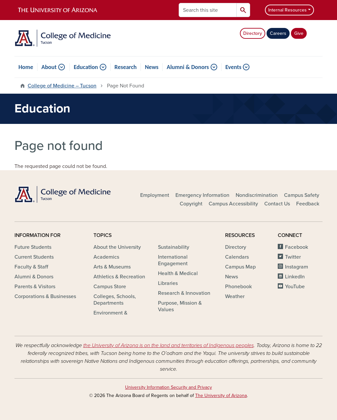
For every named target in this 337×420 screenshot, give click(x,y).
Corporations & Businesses (45, 296)
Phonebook (238, 286)
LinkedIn (295, 276)
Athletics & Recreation (119, 276)
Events (233, 67)
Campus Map (240, 267)
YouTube (295, 286)
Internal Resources (287, 10)
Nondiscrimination (257, 195)
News (151, 67)
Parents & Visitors (34, 286)
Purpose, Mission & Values (180, 306)
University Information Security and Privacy (168, 387)
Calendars (237, 257)
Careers (278, 33)
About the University (117, 247)
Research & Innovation (184, 293)
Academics (106, 257)
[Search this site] (208, 10)
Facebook (296, 247)
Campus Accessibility (233, 203)
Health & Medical (178, 273)
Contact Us (277, 203)
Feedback (307, 203)
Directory (252, 33)
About (49, 67)
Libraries (168, 283)
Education (86, 67)
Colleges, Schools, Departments (114, 299)
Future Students (32, 247)
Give (298, 33)
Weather (235, 296)
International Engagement (173, 260)
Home (25, 67)
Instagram (296, 267)
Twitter (293, 257)
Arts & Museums (112, 267)
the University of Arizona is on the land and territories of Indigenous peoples (168, 345)
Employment (154, 195)
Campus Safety (301, 195)
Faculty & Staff (31, 267)
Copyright (191, 203)
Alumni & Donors (188, 67)
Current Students (34, 257)
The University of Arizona (221, 395)
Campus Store (109, 286)
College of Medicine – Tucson (62, 85)
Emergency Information (202, 195)
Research (126, 67)
